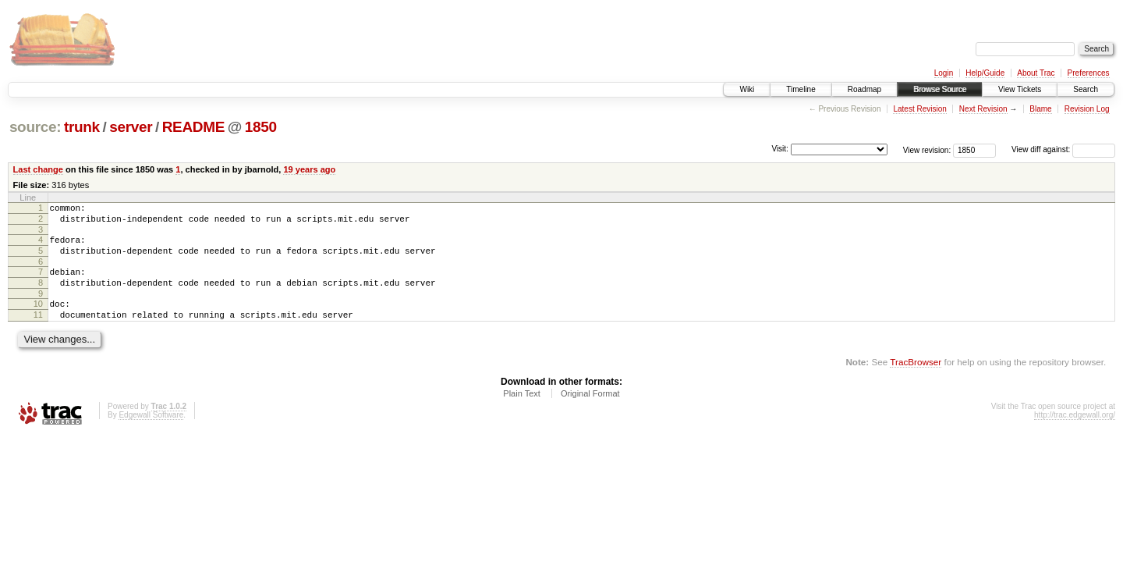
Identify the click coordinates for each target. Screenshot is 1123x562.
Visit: (779, 148)
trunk (82, 127)
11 (38, 331)
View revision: (927, 149)
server (130, 127)
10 (38, 317)
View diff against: (1063, 149)
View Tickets (1019, 89)
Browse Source (939, 89)
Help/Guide (984, 73)
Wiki (746, 89)
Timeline (800, 89)
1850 (261, 127)
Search (1085, 89)
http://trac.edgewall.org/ (1074, 433)
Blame (1040, 109)
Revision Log (1087, 109)
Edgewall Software (151, 433)
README (193, 127)
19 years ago (309, 169)
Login (943, 73)
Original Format (590, 412)
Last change (38, 169)
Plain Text (521, 412)
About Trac (1035, 73)
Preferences (1089, 73)
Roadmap (864, 89)
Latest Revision (919, 109)
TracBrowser (915, 380)
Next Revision (983, 109)
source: (35, 127)
